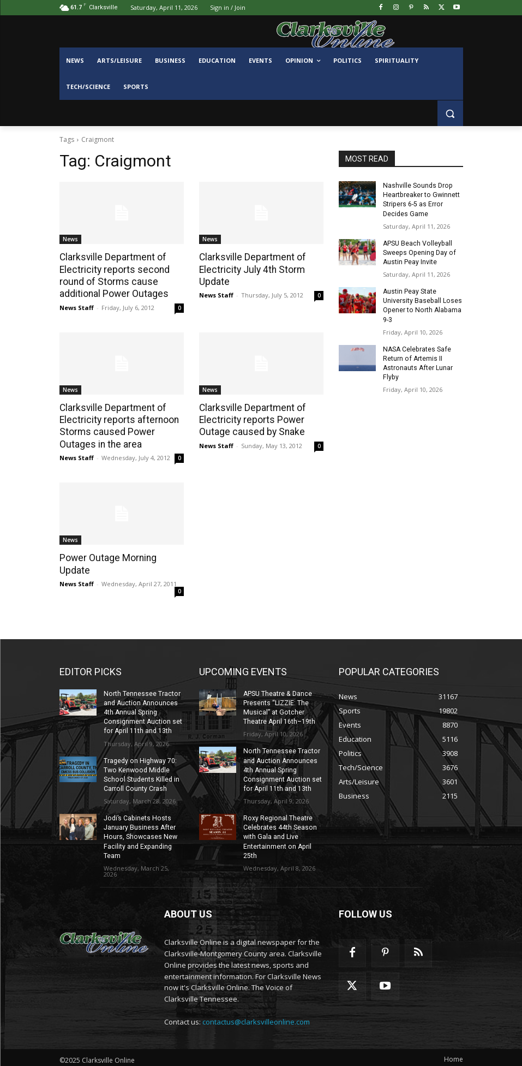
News (70, 239)
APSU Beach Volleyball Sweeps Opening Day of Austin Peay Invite (418, 252)
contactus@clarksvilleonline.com (256, 1017)
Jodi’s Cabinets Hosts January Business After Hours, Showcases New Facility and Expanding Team (139, 833)
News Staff (76, 306)
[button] (450, 113)
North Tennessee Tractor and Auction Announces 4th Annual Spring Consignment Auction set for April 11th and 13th (142, 710)
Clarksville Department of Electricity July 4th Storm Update (251, 269)
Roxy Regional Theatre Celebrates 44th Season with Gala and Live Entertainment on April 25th (279, 833)
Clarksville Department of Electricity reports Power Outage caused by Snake (251, 418)
